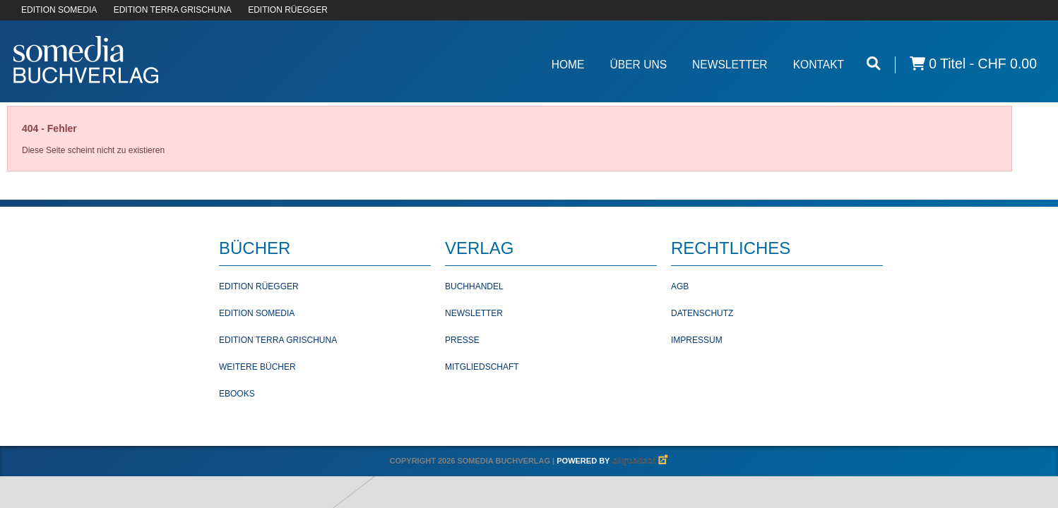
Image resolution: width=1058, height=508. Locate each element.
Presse (462, 340)
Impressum (697, 340)
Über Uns (638, 65)
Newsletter (730, 65)
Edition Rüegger (259, 286)
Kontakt (819, 65)
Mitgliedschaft (482, 367)
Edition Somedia (257, 313)
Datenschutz (702, 313)
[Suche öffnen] (874, 63)
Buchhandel (474, 286)
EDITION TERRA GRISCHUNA (173, 10)
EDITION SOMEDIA (59, 10)
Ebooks (237, 394)
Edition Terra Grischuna (278, 340)
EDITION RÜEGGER (288, 10)
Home (568, 65)
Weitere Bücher (257, 367)
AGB (680, 286)
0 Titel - (973, 63)
